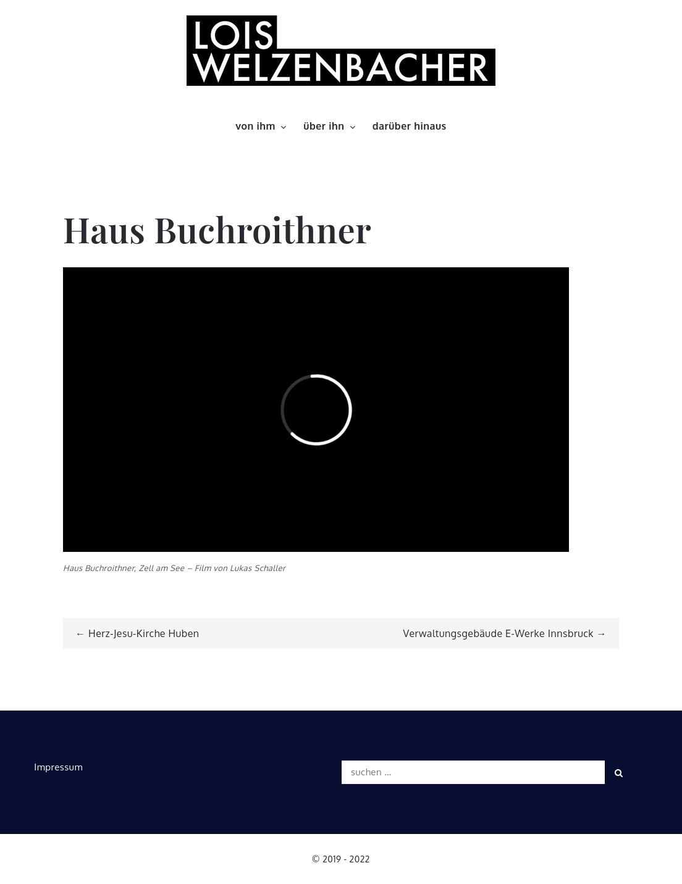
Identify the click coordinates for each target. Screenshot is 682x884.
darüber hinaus (410, 126)
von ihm (261, 126)
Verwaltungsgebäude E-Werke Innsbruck (498, 633)
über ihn (330, 126)
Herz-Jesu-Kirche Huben (144, 633)
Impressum (58, 767)
